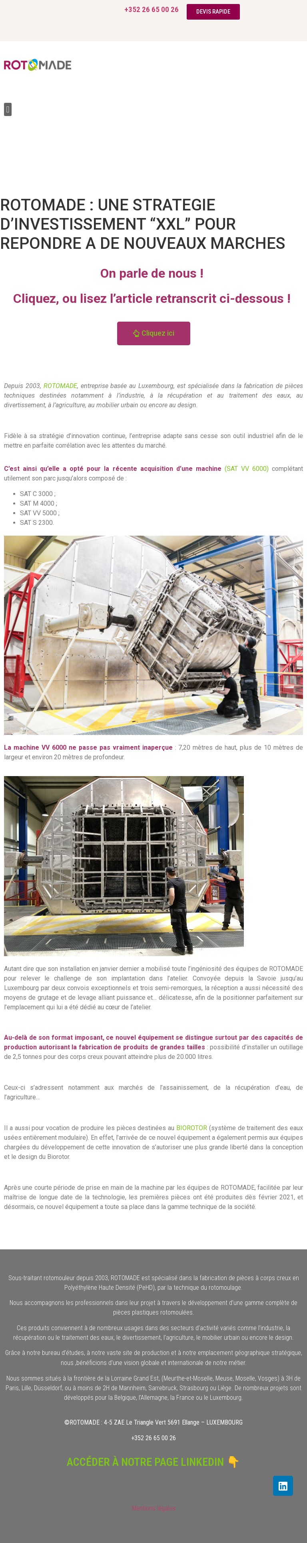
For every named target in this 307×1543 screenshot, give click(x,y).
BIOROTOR (190, 1128)
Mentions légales (153, 1508)
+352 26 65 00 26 (151, 9)
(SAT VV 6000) (247, 468)
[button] (8, 109)
